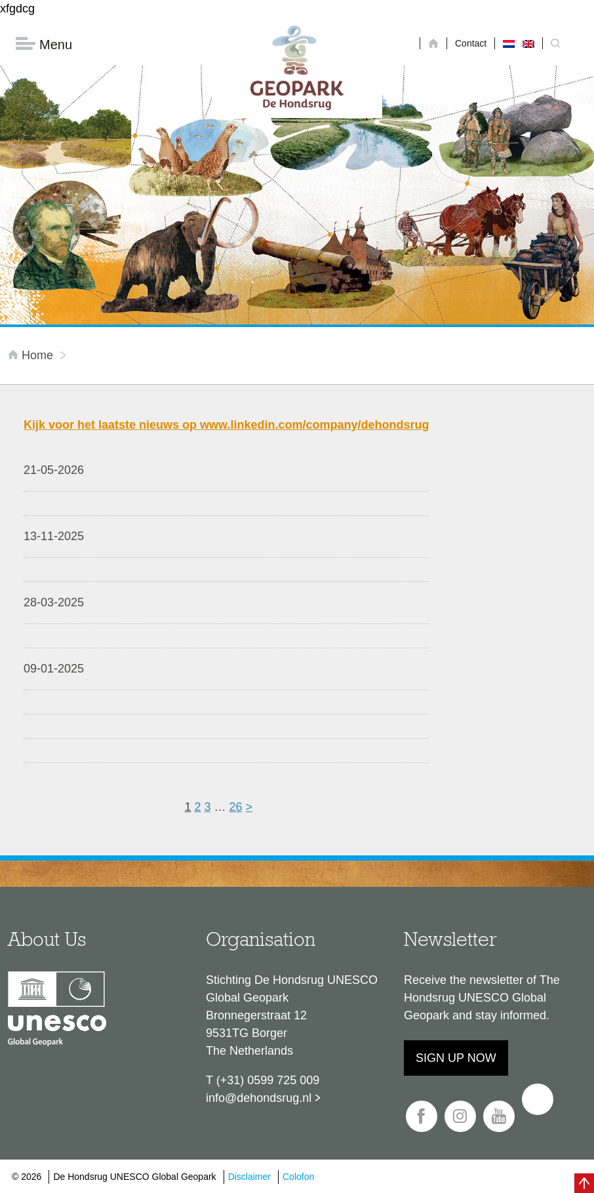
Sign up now (456, 1058)
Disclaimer (249, 1176)
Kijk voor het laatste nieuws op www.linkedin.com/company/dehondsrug (226, 424)
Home (32, 355)
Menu (44, 44)
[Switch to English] (528, 43)
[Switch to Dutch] (509, 43)
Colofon (298, 1176)
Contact (470, 43)
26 (235, 806)
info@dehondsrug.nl (258, 1098)
